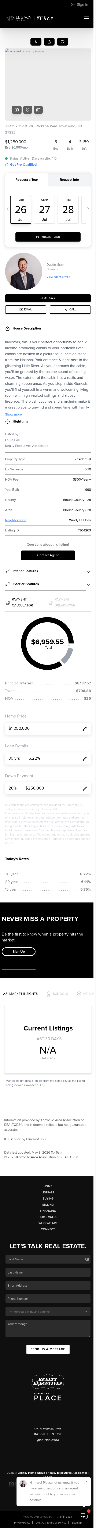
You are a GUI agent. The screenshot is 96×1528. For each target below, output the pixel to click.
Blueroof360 (44, 1516)
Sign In (79, 4)
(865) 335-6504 (48, 1440)
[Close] (86, 1481)
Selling (48, 1205)
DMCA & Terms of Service (51, 1522)
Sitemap (77, 1522)
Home (48, 1186)
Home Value (47, 1217)
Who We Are (48, 1223)
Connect (48, 1229)
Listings (48, 1192)
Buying (48, 1198)
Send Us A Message (48, 1349)
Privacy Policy (22, 1522)
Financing (48, 1211)
